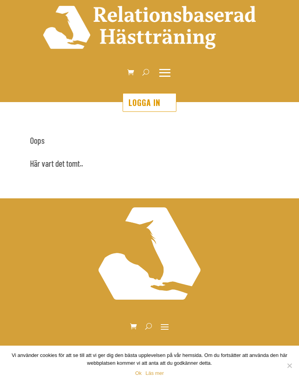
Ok (138, 373)
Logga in (144, 102)
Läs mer (155, 373)
